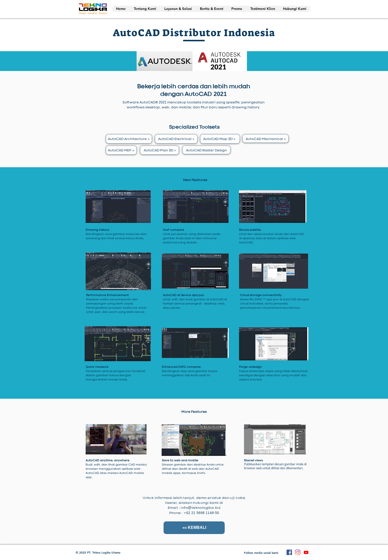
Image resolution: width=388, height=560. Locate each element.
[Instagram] (297, 552)
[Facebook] (289, 552)
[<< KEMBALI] (194, 527)
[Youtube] (306, 552)
